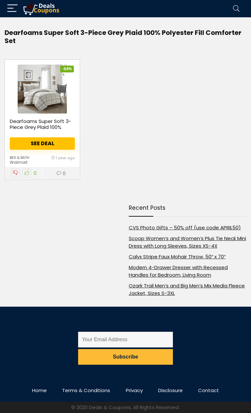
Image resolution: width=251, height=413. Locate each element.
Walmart (18, 162)
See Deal (42, 143)
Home (39, 390)
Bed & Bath (19, 157)
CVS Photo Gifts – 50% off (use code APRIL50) (185, 227)
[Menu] (12, 8)
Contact (208, 390)
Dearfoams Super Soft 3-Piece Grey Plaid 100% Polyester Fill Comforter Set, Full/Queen (40, 130)
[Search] (236, 8)
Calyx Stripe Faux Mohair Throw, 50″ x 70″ (177, 256)
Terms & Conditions (86, 390)
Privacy (134, 390)
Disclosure (170, 390)
